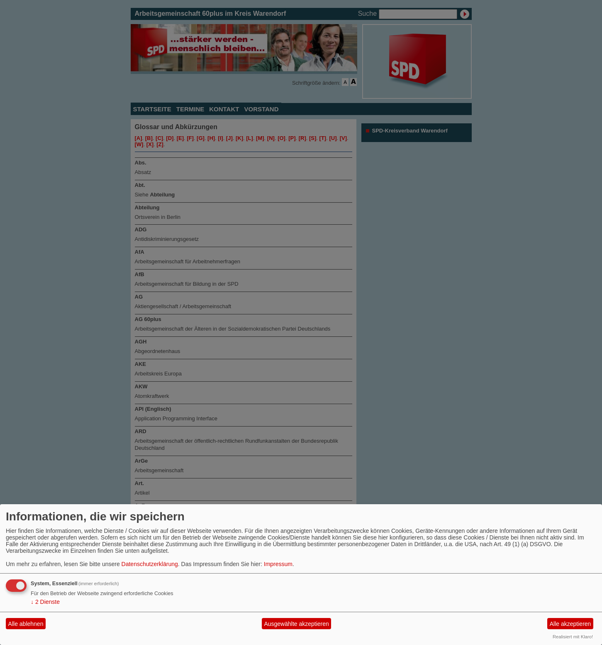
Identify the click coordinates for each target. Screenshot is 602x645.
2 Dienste (45, 601)
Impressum (278, 564)
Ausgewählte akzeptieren (296, 623)
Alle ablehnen (26, 623)
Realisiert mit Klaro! (573, 636)
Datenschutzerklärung (150, 564)
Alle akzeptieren (570, 623)
